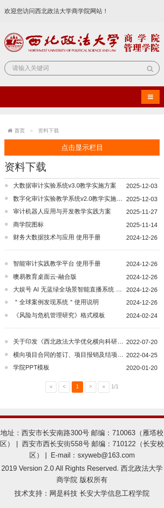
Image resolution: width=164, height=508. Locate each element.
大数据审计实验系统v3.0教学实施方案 (64, 185)
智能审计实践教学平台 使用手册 (57, 263)
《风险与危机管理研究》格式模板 (59, 315)
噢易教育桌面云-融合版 (45, 276)
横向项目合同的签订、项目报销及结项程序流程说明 (83, 354)
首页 (19, 131)
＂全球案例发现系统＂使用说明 (56, 302)
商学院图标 (28, 224)
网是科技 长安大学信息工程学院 (99, 493)
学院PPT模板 (31, 367)
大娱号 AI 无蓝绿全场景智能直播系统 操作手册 (76, 289)
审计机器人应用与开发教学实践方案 (62, 211)
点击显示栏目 (82, 147)
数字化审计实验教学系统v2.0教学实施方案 (71, 198)
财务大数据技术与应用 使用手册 (57, 237)
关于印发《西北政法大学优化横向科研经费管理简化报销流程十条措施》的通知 (86, 341)
